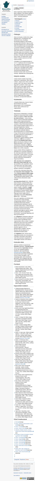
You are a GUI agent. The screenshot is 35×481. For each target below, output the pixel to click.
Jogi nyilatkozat (17, 475)
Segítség (3, 24)
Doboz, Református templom (21, 445)
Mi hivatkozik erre (5, 29)
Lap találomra (4, 22)
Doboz (16, 422)
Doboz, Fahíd (18, 426)
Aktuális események (6, 19)
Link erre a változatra (6, 35)
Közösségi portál (5, 17)
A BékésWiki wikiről (27, 472)
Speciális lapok (5, 32)
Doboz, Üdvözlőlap (19, 440)
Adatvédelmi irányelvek (18, 472)
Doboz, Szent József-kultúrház (22, 451)
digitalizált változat (24, 297)
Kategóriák (16, 459)
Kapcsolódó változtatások (7, 31)
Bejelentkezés (31, 0)
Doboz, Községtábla (19, 437)
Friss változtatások (5, 20)
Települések (22, 459)
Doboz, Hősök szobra (20, 428)
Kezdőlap (4, 16)
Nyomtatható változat (6, 34)
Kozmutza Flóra (17, 252)
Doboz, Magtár (18, 439)
